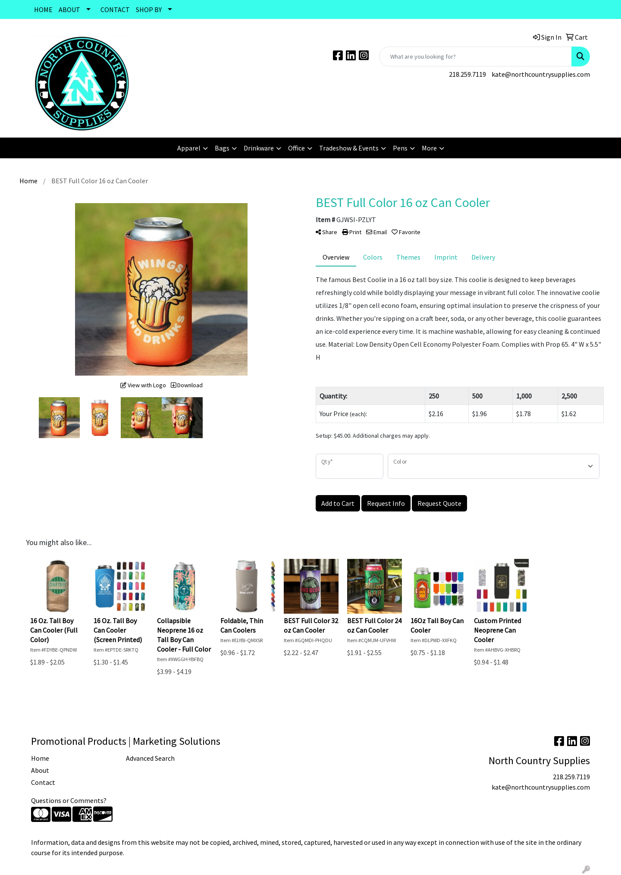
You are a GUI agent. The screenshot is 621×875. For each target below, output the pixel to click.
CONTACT (115, 9)
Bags (222, 148)
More (429, 148)
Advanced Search (150, 758)
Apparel (189, 148)
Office (296, 148)
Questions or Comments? (69, 800)
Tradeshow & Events (349, 148)
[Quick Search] (475, 56)
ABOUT (69, 9)
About (40, 770)
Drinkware (259, 148)
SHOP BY (149, 9)
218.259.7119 (467, 74)
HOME (43, 9)
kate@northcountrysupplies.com (541, 74)
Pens (400, 148)
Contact (43, 782)
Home (40, 758)
